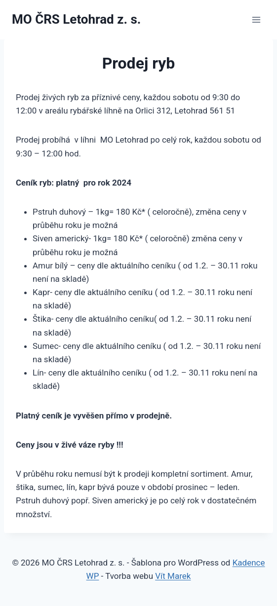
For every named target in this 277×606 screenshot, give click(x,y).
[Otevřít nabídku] (256, 19)
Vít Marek (173, 576)
